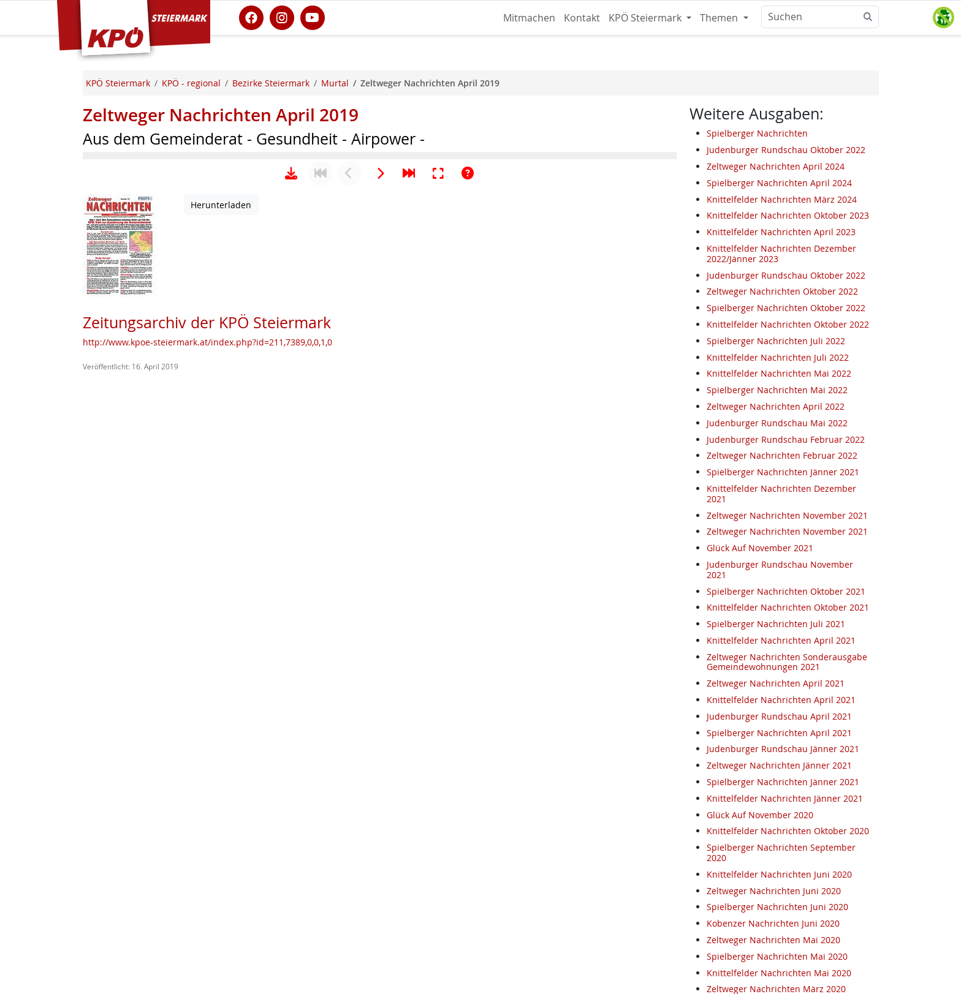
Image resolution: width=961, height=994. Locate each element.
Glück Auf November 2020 (760, 815)
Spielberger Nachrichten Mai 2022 (777, 390)
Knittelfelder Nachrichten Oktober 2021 (788, 607)
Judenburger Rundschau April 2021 (779, 716)
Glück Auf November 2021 (760, 548)
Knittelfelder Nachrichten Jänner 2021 (785, 798)
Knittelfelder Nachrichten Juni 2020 (779, 874)
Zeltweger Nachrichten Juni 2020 (774, 891)
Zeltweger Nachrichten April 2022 (776, 406)
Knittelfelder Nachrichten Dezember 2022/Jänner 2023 (781, 254)
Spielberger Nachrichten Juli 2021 (776, 624)
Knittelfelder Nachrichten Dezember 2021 (781, 494)
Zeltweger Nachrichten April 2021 (776, 683)
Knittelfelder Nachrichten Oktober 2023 (788, 215)
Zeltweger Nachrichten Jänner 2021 (779, 765)
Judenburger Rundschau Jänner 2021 (783, 749)
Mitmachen (529, 17)
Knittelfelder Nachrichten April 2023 (781, 232)
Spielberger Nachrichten (757, 133)
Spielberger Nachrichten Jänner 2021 (783, 472)
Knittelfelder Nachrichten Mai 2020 (779, 973)
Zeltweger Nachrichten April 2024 (776, 166)
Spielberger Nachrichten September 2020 (781, 853)
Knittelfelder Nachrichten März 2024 (782, 199)
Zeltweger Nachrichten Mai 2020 (773, 940)
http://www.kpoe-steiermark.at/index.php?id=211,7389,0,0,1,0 (207, 725)
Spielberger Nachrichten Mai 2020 (777, 956)
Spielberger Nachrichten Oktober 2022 (786, 308)
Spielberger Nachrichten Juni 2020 (777, 907)
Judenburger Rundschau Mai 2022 (777, 423)
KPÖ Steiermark (646, 17)
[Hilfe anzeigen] (467, 556)
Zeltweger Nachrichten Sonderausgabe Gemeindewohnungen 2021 (787, 662)
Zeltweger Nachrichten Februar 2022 (782, 455)
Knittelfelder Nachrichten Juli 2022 (778, 357)
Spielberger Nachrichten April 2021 (779, 733)
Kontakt (582, 17)
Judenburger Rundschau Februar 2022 (786, 439)
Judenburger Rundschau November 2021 (780, 570)
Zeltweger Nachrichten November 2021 (787, 515)
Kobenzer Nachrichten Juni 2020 (773, 923)
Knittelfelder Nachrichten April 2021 (781, 640)
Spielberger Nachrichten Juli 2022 (776, 341)
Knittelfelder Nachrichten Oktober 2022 (788, 324)
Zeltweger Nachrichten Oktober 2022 (782, 291)
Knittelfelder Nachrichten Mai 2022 (779, 373)
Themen (720, 17)
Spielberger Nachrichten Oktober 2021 (786, 591)
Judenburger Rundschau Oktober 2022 (786, 150)
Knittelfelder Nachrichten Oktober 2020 (788, 831)
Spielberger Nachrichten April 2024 (779, 183)
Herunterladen (221, 587)
